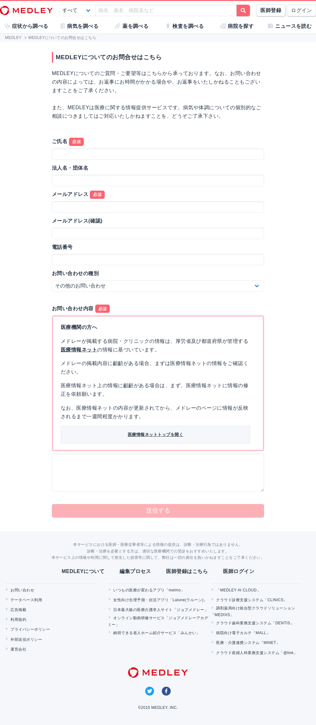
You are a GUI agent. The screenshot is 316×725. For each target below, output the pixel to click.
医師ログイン (238, 571)
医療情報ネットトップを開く (155, 434)
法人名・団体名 (70, 168)
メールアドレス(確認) (77, 221)
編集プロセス (135, 571)
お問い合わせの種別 (75, 273)
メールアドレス (78, 195)
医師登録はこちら (187, 571)
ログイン (301, 10)
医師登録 (270, 10)
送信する (158, 510)
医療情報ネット (79, 349)
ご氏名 (68, 142)
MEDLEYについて (83, 571)
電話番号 (62, 247)
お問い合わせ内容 (81, 309)
